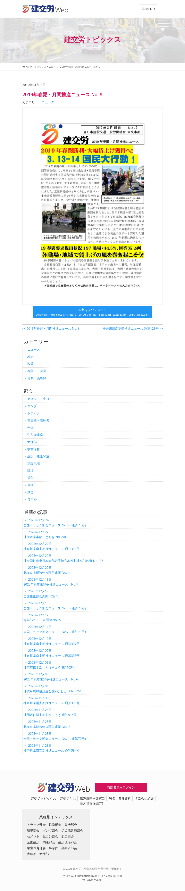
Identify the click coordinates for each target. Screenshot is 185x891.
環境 (30, 471)
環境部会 (33, 830)
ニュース (48, 102)
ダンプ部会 (50, 830)
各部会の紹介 (144, 798)
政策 (30, 364)
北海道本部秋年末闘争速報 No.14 (46, 570)
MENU (148, 9)
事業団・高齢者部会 (63, 848)
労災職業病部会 (72, 830)
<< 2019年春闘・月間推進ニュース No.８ (51, 328)
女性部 (32, 442)
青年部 (32, 499)
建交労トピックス (43, 798)
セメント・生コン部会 (42, 836)
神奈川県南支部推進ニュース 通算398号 (51, 546)
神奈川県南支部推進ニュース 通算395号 (51, 700)
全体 (30, 427)
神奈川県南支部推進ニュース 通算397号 (51, 641)
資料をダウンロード (92, 312)
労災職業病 (35, 435)
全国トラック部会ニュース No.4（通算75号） (55, 522)
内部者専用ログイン (121, 787)
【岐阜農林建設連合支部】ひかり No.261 (52, 688)
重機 (30, 485)
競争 (30, 478)
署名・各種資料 (120, 798)
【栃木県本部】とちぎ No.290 (44, 534)
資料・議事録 (36, 378)
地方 (30, 356)
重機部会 (70, 824)
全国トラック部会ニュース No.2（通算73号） (55, 629)
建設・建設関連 (38, 456)
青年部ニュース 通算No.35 (42, 617)
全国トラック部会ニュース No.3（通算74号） (55, 605)
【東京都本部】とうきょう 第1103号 (49, 665)
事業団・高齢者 (38, 420)
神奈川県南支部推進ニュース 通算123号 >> (133, 328)
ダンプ (32, 406)
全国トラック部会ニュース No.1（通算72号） (55, 736)
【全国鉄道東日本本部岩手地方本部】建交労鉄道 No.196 (63, 558)
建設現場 (33, 463)
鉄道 (30, 492)
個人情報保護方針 (92, 803)
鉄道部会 (55, 824)
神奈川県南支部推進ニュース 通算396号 (51, 653)
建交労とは (68, 798)
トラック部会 (36, 824)
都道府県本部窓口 (92, 798)
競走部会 (67, 836)
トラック (33, 413)
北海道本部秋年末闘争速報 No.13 (46, 724)
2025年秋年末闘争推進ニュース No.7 (50, 582)
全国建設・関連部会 (41, 842)
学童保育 (33, 449)
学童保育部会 (36, 848)
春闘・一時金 (36, 371)
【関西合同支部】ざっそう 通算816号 (49, 712)
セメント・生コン (39, 399)
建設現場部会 (67, 842)
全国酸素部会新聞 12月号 (41, 593)
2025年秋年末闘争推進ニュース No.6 (50, 676)
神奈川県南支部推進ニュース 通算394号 (51, 748)
